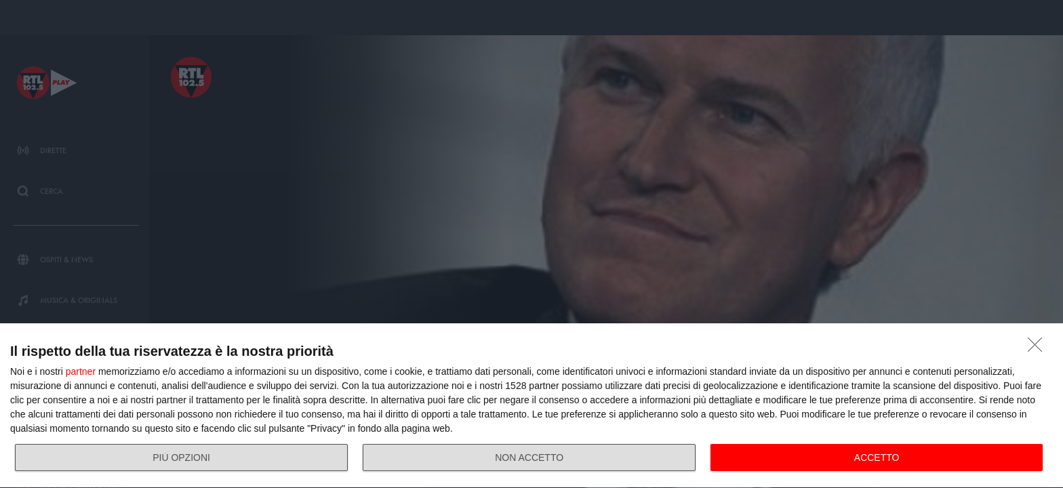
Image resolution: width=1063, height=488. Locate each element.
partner (81, 371)
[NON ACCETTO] (1038, 348)
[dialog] (531, 406)
